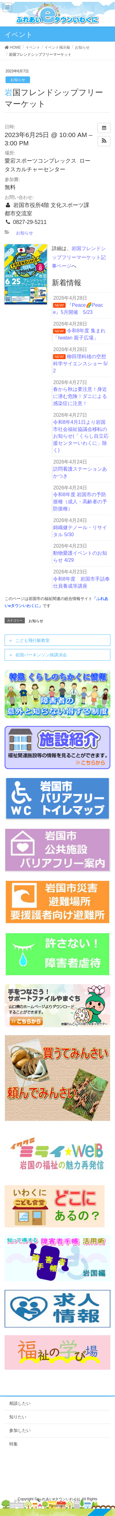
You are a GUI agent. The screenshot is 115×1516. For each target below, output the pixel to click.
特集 (13, 1443)
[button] (104, 141)
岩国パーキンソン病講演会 (41, 654)
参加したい (20, 1430)
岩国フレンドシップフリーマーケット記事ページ (79, 257)
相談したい (20, 1403)
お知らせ (17, 80)
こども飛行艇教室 (32, 640)
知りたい (17, 1416)
